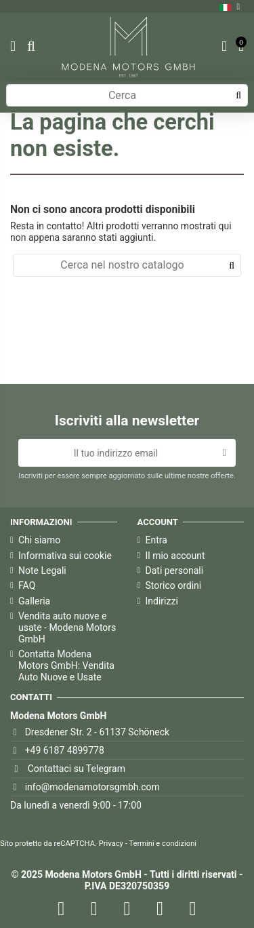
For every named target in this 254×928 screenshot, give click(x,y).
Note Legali (42, 570)
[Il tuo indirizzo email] (115, 453)
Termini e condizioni (162, 843)
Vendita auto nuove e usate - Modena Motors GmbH (67, 627)
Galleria (34, 601)
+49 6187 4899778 (64, 750)
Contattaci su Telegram (76, 768)
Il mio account (175, 555)
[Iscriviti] (224, 453)
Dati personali (175, 570)
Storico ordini (174, 585)
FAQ (26, 585)
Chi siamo (39, 540)
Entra (156, 540)
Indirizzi (162, 601)
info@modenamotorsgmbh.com (92, 786)
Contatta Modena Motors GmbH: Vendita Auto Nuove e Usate (66, 665)
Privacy (111, 843)
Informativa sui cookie (65, 555)
